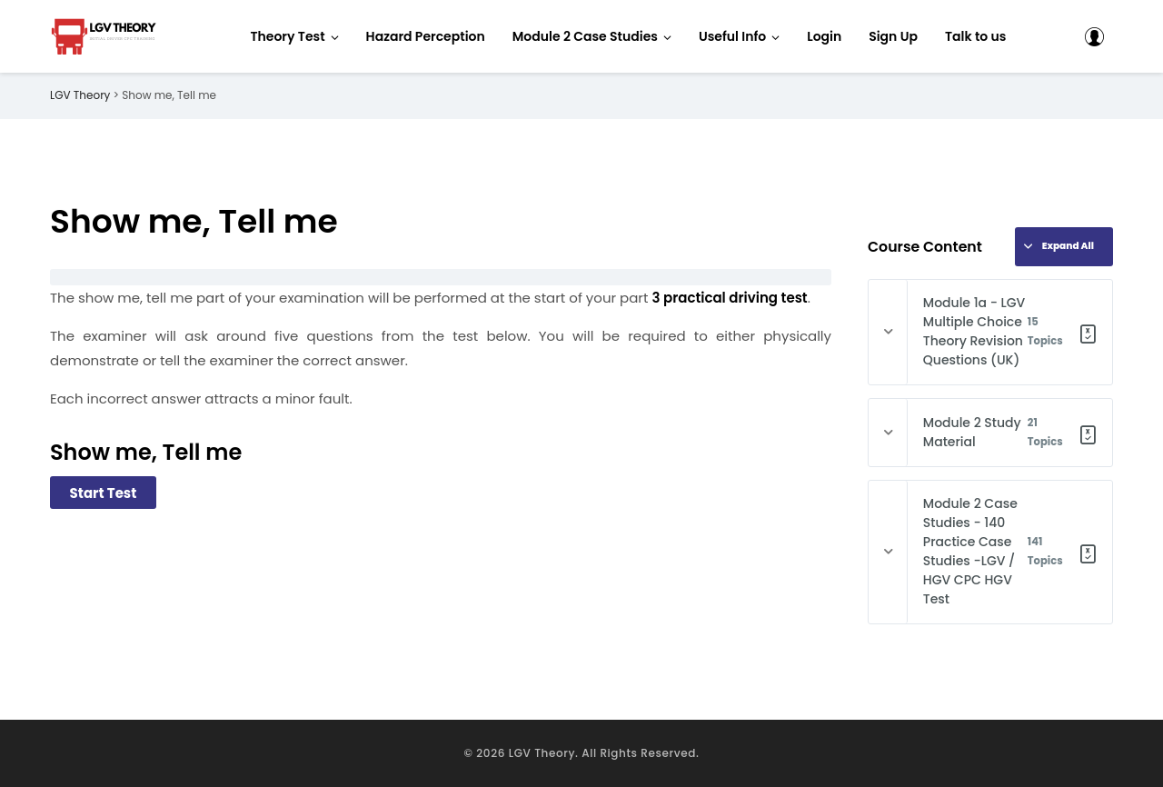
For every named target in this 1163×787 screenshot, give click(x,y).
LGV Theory (542, 753)
